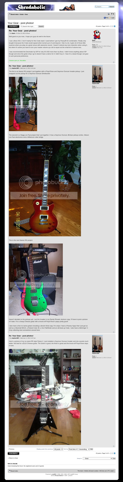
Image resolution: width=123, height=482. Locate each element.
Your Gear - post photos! (21, 23)
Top (113, 62)
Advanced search (109, 8)
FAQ (107, 17)
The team (80, 471)
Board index (15, 14)
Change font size (112, 14)
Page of (105, 26)
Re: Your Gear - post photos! (23, 31)
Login (112, 17)
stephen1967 (15, 68)
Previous (11, 449)
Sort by (71, 449)
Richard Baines (59, 475)
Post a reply (13, 26)
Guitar (22, 14)
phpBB (54, 474)
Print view (109, 14)
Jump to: (79, 458)
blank (13, 33)
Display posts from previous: (50, 449)
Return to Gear (13, 458)
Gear (26, 14)
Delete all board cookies (91, 471)
